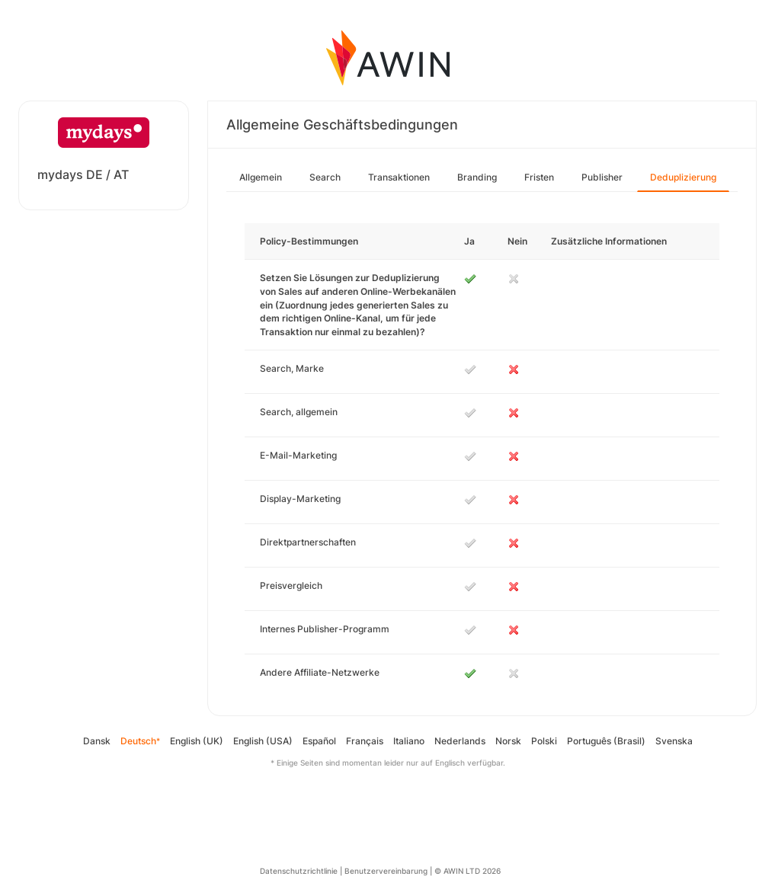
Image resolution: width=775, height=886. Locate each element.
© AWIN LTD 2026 (467, 870)
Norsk (508, 741)
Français (364, 741)
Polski (544, 741)
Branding (477, 177)
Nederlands (459, 741)
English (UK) (196, 741)
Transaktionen (399, 177)
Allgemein (260, 177)
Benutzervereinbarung (386, 870)
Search (325, 177)
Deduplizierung (683, 177)
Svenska (674, 741)
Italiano (408, 741)
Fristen (539, 177)
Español (319, 741)
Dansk (96, 741)
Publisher (602, 177)
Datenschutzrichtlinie (299, 870)
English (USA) (263, 741)
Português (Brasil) (606, 741)
